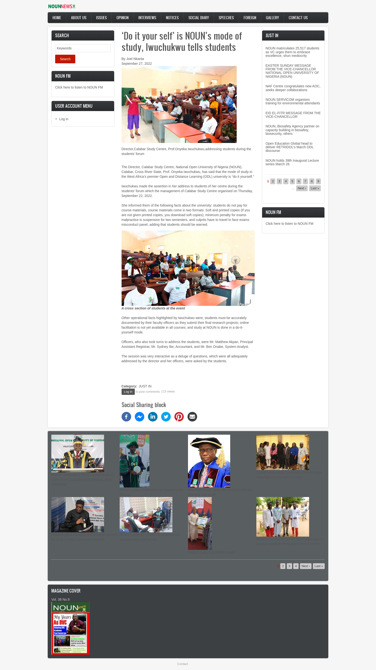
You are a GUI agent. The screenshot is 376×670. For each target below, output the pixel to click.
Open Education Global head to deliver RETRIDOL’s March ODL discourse (290, 147)
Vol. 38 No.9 (60, 599)
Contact (182, 664)
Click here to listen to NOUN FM (79, 87)
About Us (78, 17)
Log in (63, 119)
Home (57, 17)
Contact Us (298, 17)
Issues (101, 17)
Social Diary (198, 17)
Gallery (272, 17)
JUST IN (145, 386)
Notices (172, 17)
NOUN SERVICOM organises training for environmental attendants (293, 101)
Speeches (226, 17)
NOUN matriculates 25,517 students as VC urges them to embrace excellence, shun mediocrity (292, 52)
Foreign (250, 17)
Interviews (147, 17)
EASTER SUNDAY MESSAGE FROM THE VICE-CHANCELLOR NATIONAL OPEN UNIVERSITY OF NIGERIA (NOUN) (292, 71)
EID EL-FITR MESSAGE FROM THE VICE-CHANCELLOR (293, 115)
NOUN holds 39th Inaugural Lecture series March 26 (292, 162)
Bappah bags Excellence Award (211, 552)
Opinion (123, 17)
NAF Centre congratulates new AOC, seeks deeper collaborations (293, 88)
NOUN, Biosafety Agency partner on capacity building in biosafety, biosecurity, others (292, 130)
